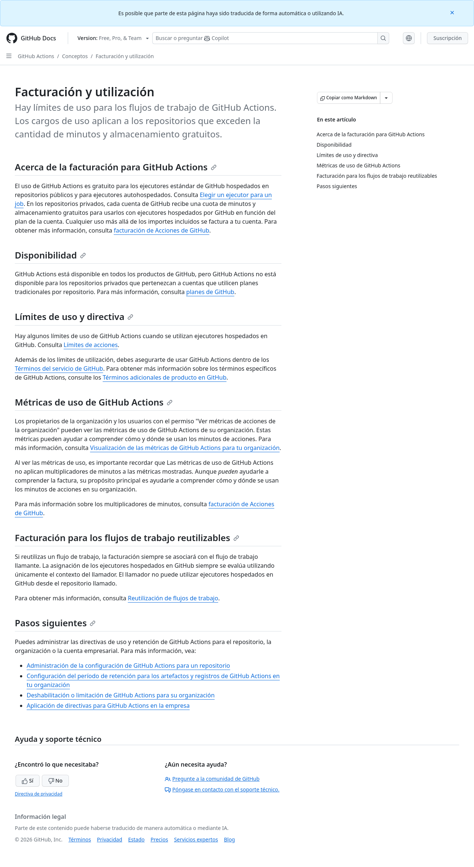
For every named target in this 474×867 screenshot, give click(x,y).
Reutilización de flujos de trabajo (173, 598)
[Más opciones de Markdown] (386, 98)
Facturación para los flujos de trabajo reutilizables (127, 537)
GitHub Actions (36, 56)
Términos (80, 839)
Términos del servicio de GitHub (59, 368)
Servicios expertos (196, 839)
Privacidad (109, 839)
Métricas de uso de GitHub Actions (94, 402)
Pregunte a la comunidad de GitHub (212, 778)
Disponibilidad (50, 255)
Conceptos (75, 56)
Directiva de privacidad (38, 794)
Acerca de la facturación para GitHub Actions (116, 167)
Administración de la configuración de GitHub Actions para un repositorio (128, 665)
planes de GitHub (210, 292)
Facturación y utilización (125, 56)
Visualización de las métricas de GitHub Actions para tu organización (185, 448)
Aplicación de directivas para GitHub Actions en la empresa (108, 705)
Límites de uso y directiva (74, 316)
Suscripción (447, 37)
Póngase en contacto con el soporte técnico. (222, 789)
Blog (229, 839)
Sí (27, 780)
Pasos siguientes (55, 623)
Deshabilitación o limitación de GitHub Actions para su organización (121, 695)
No (55, 780)
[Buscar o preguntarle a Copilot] (270, 38)
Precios (159, 839)
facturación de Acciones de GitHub (161, 230)
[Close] (453, 12)
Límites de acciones (91, 345)
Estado (136, 839)
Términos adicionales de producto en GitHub (164, 377)
